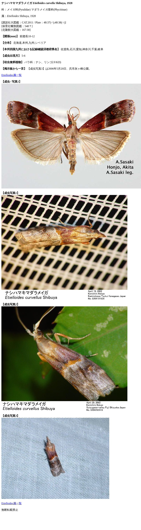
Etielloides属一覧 (11, 75)
